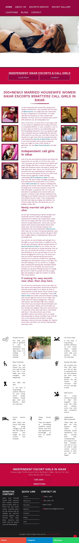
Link (24, 522)
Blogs (24, 12)
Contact (36, 12)
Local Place (23, 77)
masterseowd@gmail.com (54, 509)
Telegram (31, 540)
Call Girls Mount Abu (53, 534)
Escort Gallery (61, 7)
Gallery (26, 509)
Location (55, 77)
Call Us (3, 540)
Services (26, 505)
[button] (75, 537)
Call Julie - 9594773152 (39, 480)
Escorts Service (39, 7)
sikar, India (48, 496)
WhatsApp (58, 540)
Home (9, 7)
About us (20, 7)
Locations (12, 12)
